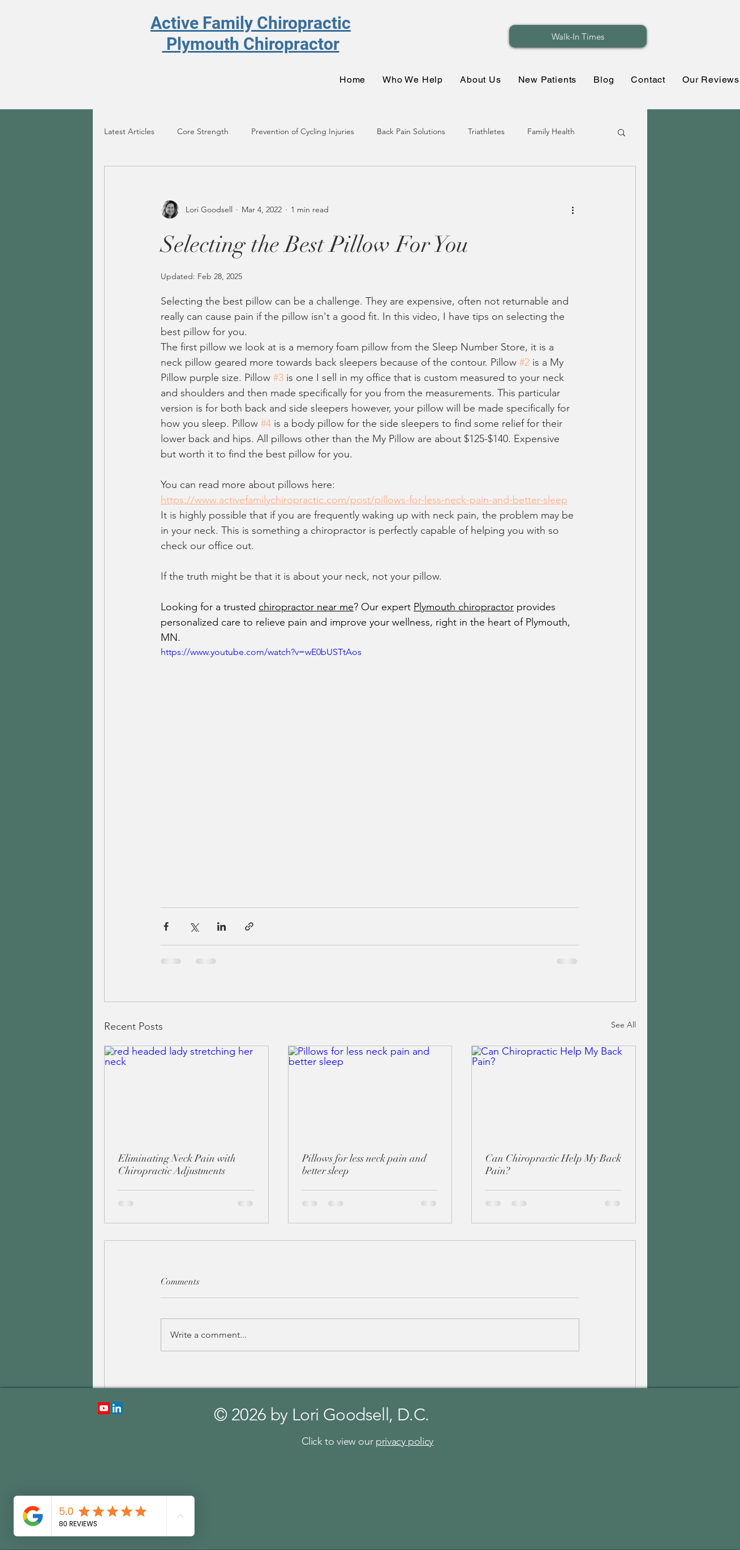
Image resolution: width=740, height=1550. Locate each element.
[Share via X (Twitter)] (193, 926)
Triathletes (486, 131)
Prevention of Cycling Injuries (302, 131)
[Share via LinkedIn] (221, 926)
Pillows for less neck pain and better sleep (364, 1164)
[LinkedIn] (117, 1408)
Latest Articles (129, 131)
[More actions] (572, 209)
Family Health (551, 131)
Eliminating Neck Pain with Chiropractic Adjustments (177, 1164)
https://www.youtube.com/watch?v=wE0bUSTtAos (261, 651)
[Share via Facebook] (166, 926)
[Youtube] (104, 1408)
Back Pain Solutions (411, 131)
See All (623, 1025)
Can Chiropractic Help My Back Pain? (553, 1164)
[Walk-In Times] (578, 36)
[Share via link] (249, 926)
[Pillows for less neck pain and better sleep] (370, 1092)
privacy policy (404, 1441)
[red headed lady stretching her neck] (186, 1092)
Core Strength (203, 131)
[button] (621, 131)
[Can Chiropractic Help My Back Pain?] (553, 1092)
